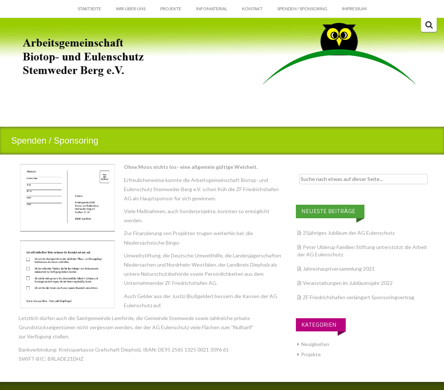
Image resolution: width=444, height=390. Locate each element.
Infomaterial (211, 8)
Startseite (89, 8)
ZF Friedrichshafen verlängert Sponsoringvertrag (358, 297)
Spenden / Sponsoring (302, 8)
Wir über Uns (131, 8)
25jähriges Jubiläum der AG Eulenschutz (349, 233)
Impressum (354, 8)
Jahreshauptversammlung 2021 (339, 268)
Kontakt (252, 8)
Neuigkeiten (315, 344)
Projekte (170, 8)
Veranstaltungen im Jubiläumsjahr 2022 (348, 283)
